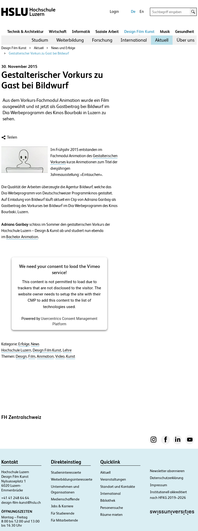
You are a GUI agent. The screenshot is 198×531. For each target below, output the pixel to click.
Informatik (81, 31)
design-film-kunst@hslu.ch (21, 502)
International (134, 40)
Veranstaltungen (113, 479)
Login (114, 11)
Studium (40, 40)
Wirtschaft (58, 31)
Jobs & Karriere (62, 506)
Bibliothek (107, 500)
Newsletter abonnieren (167, 471)
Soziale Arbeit (107, 31)
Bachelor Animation (22, 237)
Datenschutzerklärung (166, 478)
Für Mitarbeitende (64, 520)
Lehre (67, 350)
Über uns (185, 40)
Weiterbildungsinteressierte (71, 479)
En (142, 11)
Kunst (70, 356)
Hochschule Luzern (16, 350)
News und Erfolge (63, 48)
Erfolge (23, 344)
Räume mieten (111, 514)
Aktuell (161, 40)
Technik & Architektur (25, 31)
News (35, 344)
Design (21, 356)
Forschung (102, 40)
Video (60, 356)
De (133, 11)
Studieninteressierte (66, 472)
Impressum (158, 485)
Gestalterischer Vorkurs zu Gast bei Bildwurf (39, 53)
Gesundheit (184, 31)
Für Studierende (62, 513)
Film (31, 356)
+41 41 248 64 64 (15, 498)
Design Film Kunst (139, 31)
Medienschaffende (65, 499)
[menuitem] (40, 40)
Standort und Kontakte (117, 486)
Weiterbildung (70, 40)
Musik (165, 31)
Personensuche (111, 508)
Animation (45, 356)
